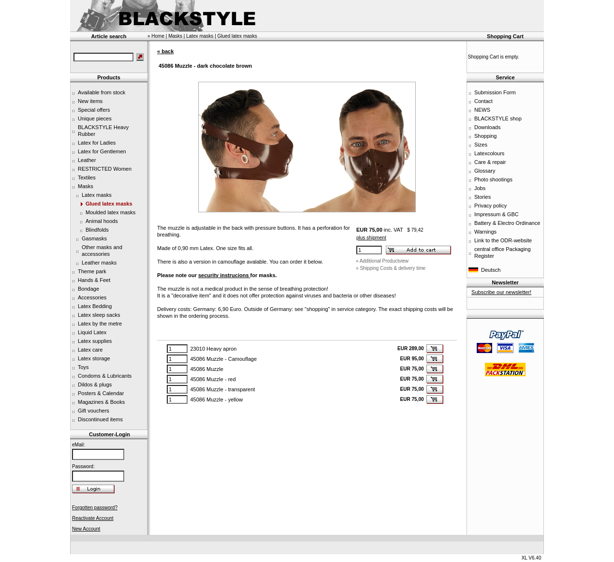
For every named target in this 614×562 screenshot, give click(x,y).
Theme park (92, 271)
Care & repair (490, 162)
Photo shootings (493, 179)
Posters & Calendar (101, 393)
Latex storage (94, 358)
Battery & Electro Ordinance (507, 223)
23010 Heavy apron (213, 349)
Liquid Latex (92, 332)
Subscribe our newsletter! (501, 292)
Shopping (485, 136)
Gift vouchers (93, 411)
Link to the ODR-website (503, 240)
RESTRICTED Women (105, 169)
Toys (83, 367)
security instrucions (224, 275)
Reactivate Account (93, 518)
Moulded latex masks (110, 212)
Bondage (88, 289)
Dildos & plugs (95, 384)
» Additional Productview (382, 261)
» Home (155, 36)
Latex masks (97, 195)
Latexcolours (489, 153)
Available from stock (101, 92)
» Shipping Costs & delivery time (390, 268)
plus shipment (371, 237)
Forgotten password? (94, 507)
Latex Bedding (95, 306)
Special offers (94, 110)
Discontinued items (100, 419)
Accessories (92, 297)
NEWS (482, 110)
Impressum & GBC (496, 214)
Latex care (90, 350)
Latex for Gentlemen (102, 151)
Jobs (479, 188)
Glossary (484, 171)
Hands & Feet (94, 280)
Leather (87, 160)
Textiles (87, 177)
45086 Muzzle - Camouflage (223, 359)
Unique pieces (95, 118)
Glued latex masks (109, 204)
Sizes (480, 145)
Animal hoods (102, 221)
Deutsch (490, 270)
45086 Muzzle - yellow (216, 399)
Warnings (485, 232)
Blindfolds (97, 230)
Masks (85, 186)
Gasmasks (94, 238)
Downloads (487, 127)
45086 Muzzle (206, 369)
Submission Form (495, 92)
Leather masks (99, 263)
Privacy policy (490, 205)
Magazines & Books (101, 402)
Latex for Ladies (97, 143)
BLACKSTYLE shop (498, 118)
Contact (483, 101)
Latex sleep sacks (99, 315)
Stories (482, 197)
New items (90, 101)
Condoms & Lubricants (105, 376)
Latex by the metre (100, 323)
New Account (86, 529)
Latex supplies (95, 341)
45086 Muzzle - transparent (222, 389)
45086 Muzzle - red (212, 379)
